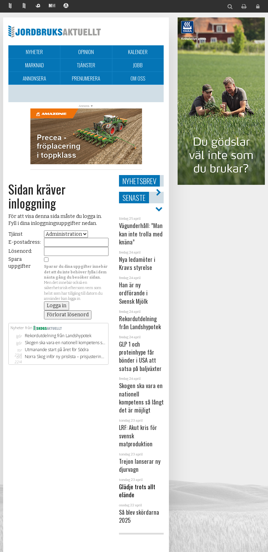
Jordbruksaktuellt (54, 31)
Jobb (138, 65)
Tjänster (86, 65)
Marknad (34, 65)
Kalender (138, 51)
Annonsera (34, 78)
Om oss (138, 78)
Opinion (86, 51)
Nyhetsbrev (139, 180)
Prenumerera (86, 78)
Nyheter (34, 51)
